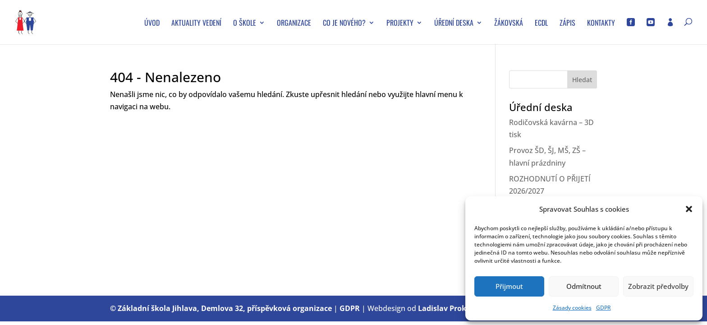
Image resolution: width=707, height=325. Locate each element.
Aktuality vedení (196, 23)
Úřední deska (453, 23)
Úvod (152, 23)
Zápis (567, 23)
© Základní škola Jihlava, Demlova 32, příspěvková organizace (221, 308)
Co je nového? (344, 23)
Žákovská (508, 23)
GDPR (603, 307)
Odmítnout (583, 286)
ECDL (541, 23)
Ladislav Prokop (446, 308)
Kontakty (601, 23)
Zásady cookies (572, 307)
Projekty (399, 23)
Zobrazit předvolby (658, 286)
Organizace (294, 23)
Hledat (582, 79)
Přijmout (509, 286)
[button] (688, 209)
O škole (244, 23)
